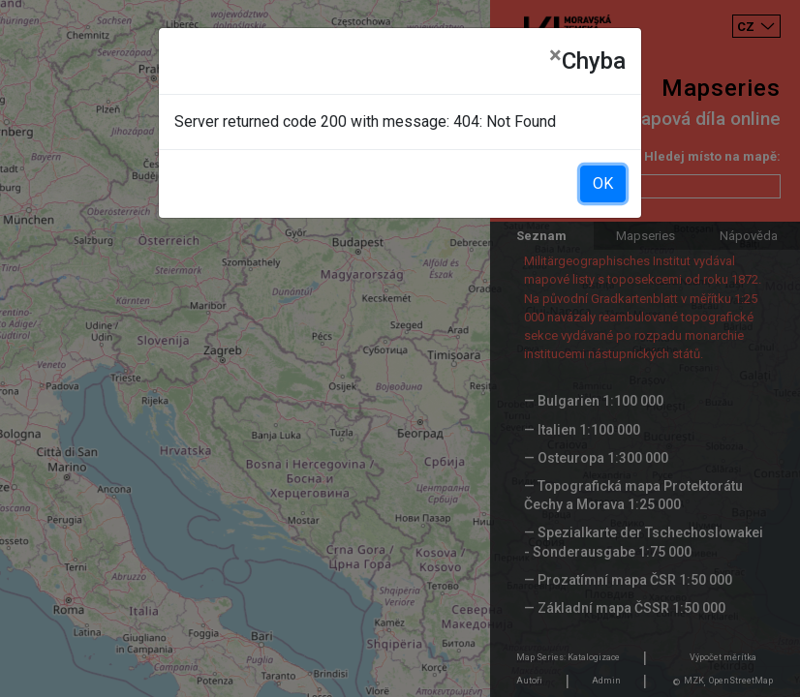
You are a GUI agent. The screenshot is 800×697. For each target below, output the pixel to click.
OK (603, 183)
